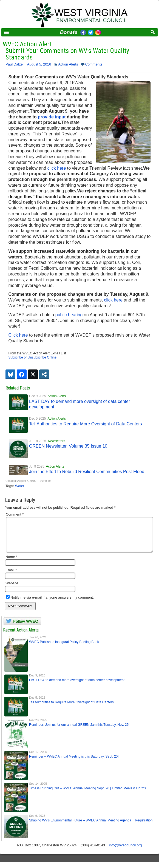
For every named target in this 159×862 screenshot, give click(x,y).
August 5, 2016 (39, 64)
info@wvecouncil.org (125, 852)
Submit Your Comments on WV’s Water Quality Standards (67, 54)
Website (11, 590)
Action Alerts (68, 64)
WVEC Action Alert (27, 44)
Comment (15, 514)
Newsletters (56, 441)
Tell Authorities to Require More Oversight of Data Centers (85, 424)
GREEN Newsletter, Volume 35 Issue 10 (68, 446)
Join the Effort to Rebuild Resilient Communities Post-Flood (86, 471)
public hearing (69, 314)
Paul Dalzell (14, 64)
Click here (18, 335)
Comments (93, 64)
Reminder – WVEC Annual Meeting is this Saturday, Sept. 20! (74, 763)
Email (11, 576)
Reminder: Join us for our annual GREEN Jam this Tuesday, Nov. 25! (79, 731)
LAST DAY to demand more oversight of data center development (76, 687)
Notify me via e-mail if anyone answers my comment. (50, 604)
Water (19, 486)
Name (11, 563)
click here (56, 168)
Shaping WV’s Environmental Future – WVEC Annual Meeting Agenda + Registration (90, 827)
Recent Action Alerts (21, 636)
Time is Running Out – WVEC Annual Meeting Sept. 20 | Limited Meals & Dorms (87, 795)
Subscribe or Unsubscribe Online (32, 357)
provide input (52, 117)
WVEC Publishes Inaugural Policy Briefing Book (64, 648)
